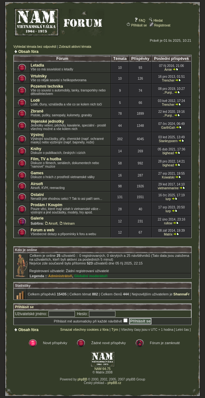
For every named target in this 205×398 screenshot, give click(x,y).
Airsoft (37, 184)
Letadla (37, 65)
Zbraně (37, 111)
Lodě (35, 100)
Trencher (168, 80)
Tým (114, 329)
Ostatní (37, 194)
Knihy (36, 149)
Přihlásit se (137, 25)
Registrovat (160, 25)
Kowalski (168, 177)
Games (37, 173)
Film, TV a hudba (46, 159)
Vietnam (69, 223)
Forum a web (42, 230)
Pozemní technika (47, 86)
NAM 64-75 (102, 369)
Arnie (168, 69)
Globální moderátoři (91, 276)
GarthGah (168, 127)
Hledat (156, 20)
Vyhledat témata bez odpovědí (34, 46)
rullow (168, 223)
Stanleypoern (168, 141)
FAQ (139, 20)
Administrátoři (60, 276)
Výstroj (37, 135)
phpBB (82, 379)
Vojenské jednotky (47, 121)
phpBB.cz (114, 383)
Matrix (168, 234)
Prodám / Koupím (46, 205)
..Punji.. (168, 92)
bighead (168, 153)
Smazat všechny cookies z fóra (84, 329)
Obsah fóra (28, 51)
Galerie (37, 218)
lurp (168, 199)
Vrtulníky (39, 76)
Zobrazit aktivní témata (75, 46)
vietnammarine (168, 188)
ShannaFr (181, 294)
